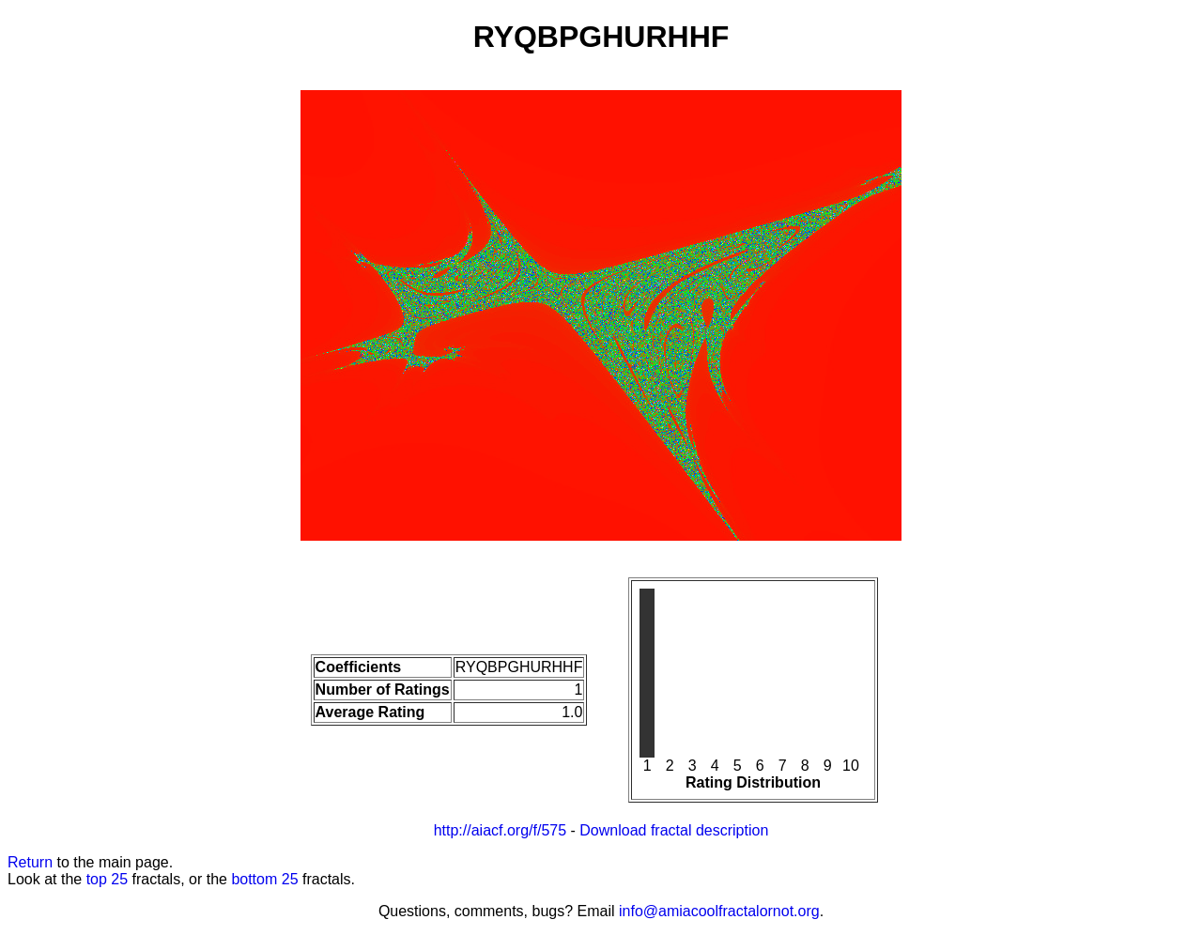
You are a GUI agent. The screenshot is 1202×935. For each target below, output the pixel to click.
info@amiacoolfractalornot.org (719, 911)
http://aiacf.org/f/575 (500, 830)
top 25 (107, 879)
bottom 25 (264, 879)
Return (30, 862)
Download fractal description (673, 830)
